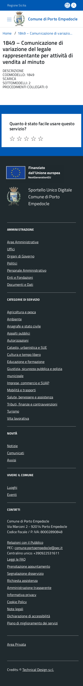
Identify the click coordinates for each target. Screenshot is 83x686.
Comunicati (15, 453)
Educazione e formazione (25, 361)
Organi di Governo (20, 256)
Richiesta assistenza (22, 580)
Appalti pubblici (18, 333)
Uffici (11, 249)
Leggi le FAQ (16, 559)
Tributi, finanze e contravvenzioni (32, 404)
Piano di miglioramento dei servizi (32, 623)
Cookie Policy (17, 601)
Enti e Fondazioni (20, 277)
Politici (12, 263)
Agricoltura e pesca (21, 312)
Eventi (12, 494)
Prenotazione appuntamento (28, 566)
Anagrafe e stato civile (24, 326)
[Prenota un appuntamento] (68, 5)
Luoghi (12, 487)
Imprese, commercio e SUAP (28, 383)
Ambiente (14, 319)
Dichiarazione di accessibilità (28, 616)
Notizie (12, 445)
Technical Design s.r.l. (38, 669)
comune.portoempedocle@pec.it (39, 547)
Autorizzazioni (18, 340)
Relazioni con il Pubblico (25, 542)
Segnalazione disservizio (25, 573)
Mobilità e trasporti (21, 390)
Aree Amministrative (23, 242)
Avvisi (11, 460)
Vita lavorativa (18, 418)
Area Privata (16, 644)
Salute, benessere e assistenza (30, 397)
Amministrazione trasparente (29, 587)
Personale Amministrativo (26, 270)
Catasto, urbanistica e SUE (27, 347)
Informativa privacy (21, 594)
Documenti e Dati (20, 284)
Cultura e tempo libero (24, 354)
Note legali (15, 609)
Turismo (13, 411)
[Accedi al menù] (3, 19)
